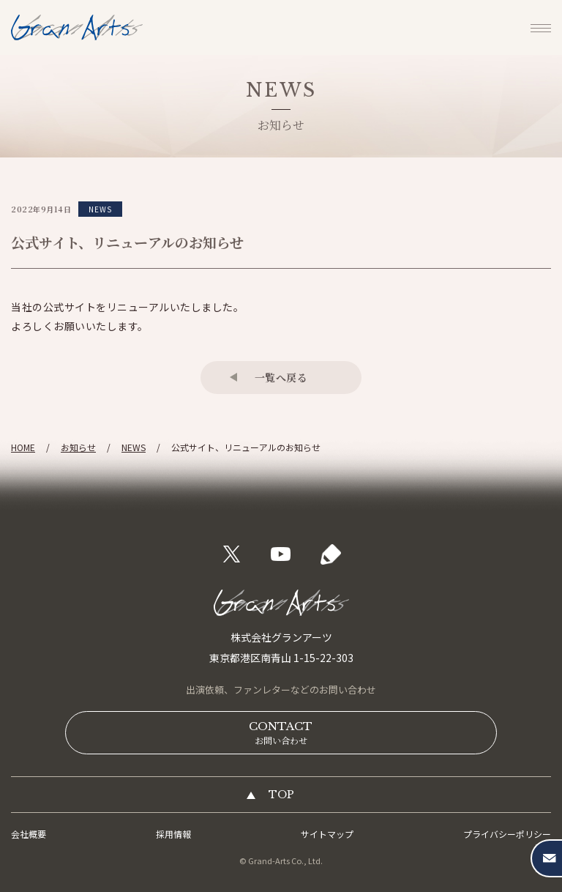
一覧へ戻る (281, 377)
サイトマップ (327, 834)
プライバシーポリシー (507, 834)
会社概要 (28, 834)
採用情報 (173, 834)
